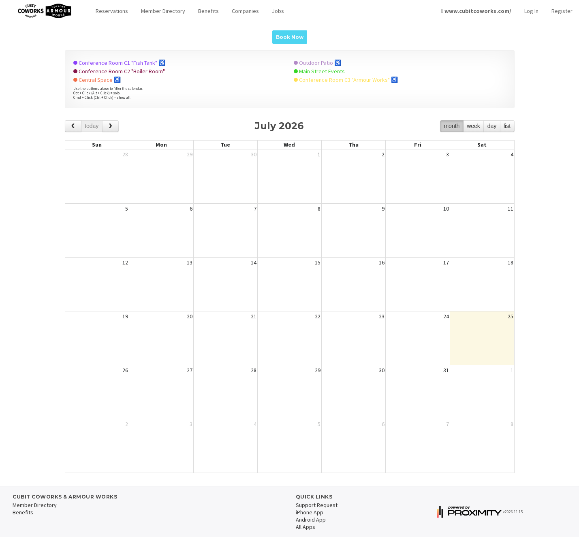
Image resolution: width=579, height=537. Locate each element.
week (473, 126)
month (451, 126)
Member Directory (163, 11)
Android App (311, 519)
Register (562, 11)
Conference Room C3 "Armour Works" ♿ (346, 79)
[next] (110, 126)
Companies (245, 11)
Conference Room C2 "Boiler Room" (119, 71)
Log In (531, 11)
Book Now (289, 37)
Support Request (317, 505)
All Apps (305, 527)
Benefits (208, 11)
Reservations (112, 11)
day (492, 126)
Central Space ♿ (97, 79)
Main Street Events (319, 71)
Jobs (278, 11)
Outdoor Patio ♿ (317, 62)
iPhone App (309, 512)
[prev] (73, 126)
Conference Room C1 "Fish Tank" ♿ (119, 62)
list (507, 126)
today (91, 126)
